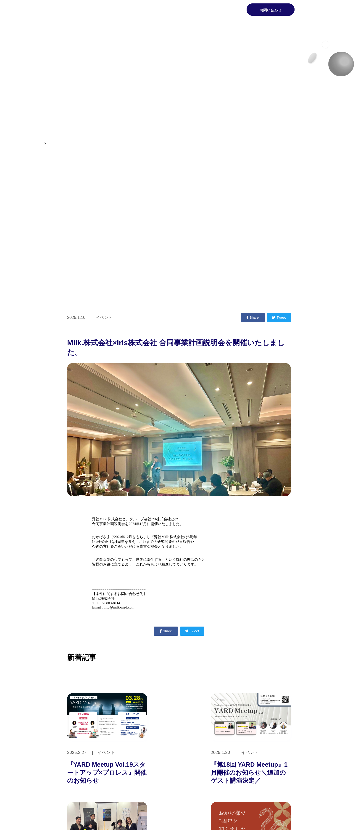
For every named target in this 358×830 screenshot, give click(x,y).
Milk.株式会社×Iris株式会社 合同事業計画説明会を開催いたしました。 (105, 143)
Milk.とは (155, 9)
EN (315, 9)
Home (129, 9)
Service (183, 9)
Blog (229, 9)
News (207, 9)
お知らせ (34, 143)
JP (305, 9)
